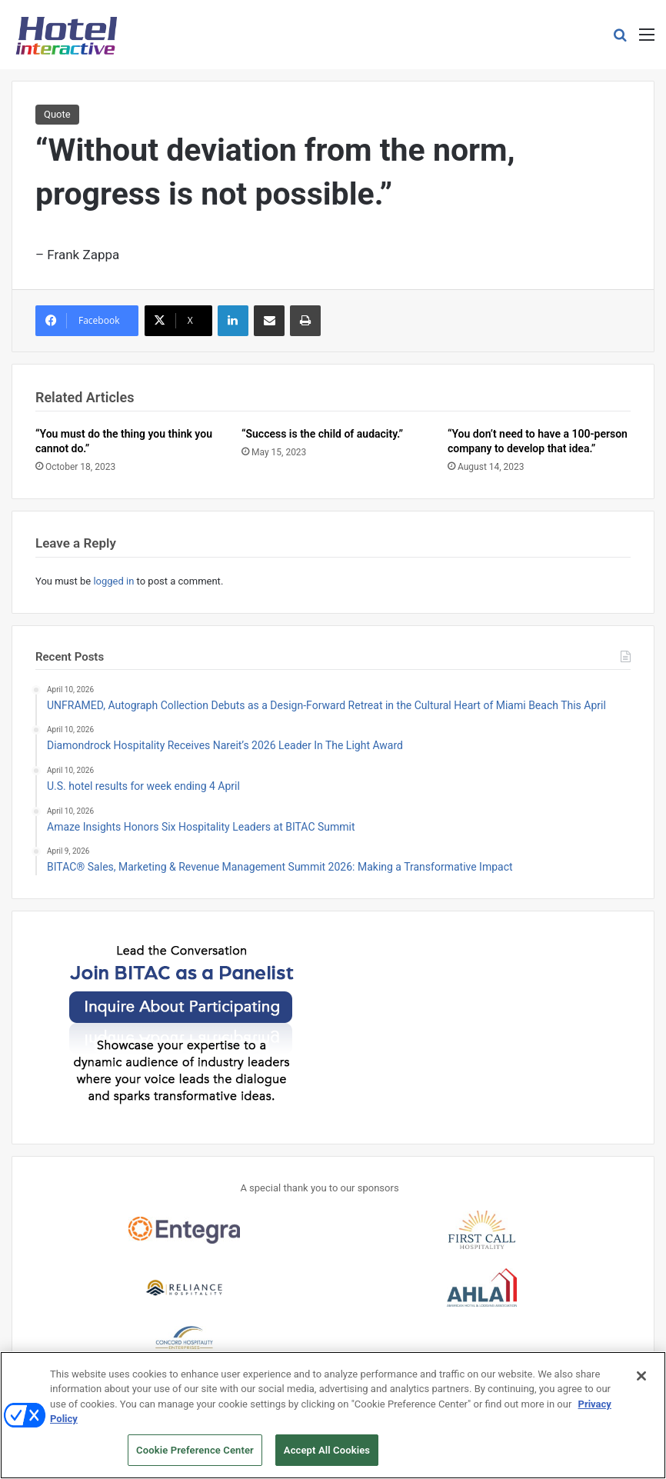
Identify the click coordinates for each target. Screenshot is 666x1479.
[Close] (641, 1382)
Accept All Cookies (327, 1457)
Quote (57, 114)
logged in (113, 581)
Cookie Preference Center (195, 1457)
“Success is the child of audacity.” (322, 434)
